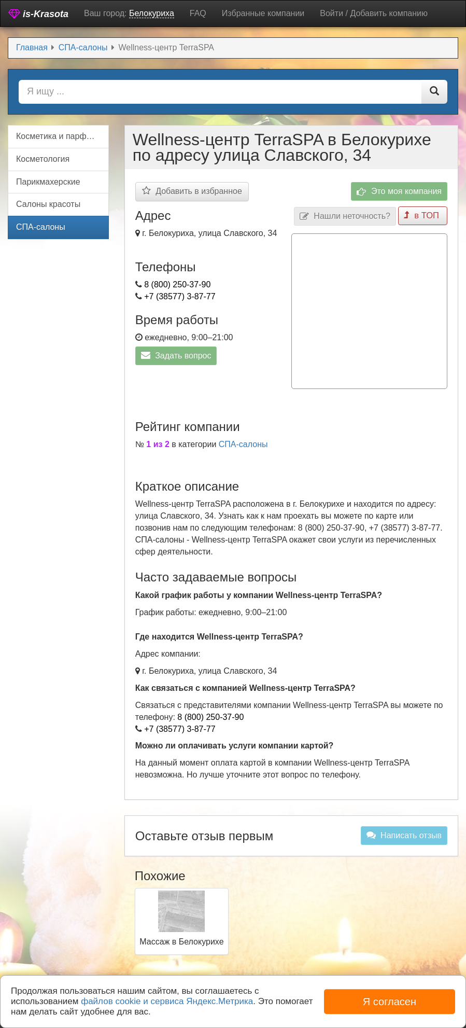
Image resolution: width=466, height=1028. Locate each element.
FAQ (198, 13)
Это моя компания (399, 192)
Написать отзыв (404, 834)
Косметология (42, 159)
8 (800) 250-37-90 (177, 284)
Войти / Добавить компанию (374, 13)
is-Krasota (38, 13)
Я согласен (389, 1001)
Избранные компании (263, 13)
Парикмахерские (48, 181)
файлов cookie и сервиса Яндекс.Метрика (167, 1001)
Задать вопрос (176, 355)
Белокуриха (151, 13)
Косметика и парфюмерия (62, 136)
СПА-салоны (243, 443)
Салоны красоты (48, 204)
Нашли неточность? (346, 215)
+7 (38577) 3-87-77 (179, 296)
